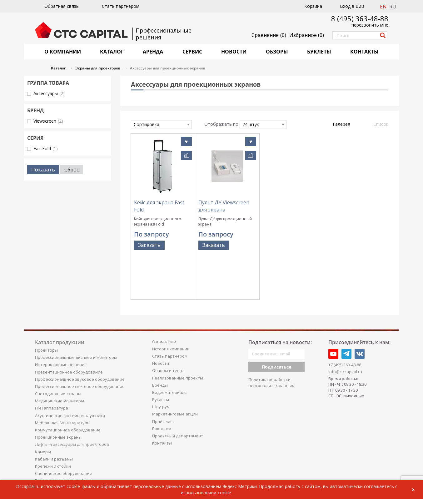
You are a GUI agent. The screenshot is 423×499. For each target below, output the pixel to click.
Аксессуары (49, 93)
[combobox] (161, 124)
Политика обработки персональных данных (271, 342)
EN (383, 6)
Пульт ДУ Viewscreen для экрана (223, 206)
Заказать (149, 245)
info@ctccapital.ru (345, 331)
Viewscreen (48, 121)
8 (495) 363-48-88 (359, 18)
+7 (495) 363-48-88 (344, 324)
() (306, 35)
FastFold (45, 148)
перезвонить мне (369, 25)
